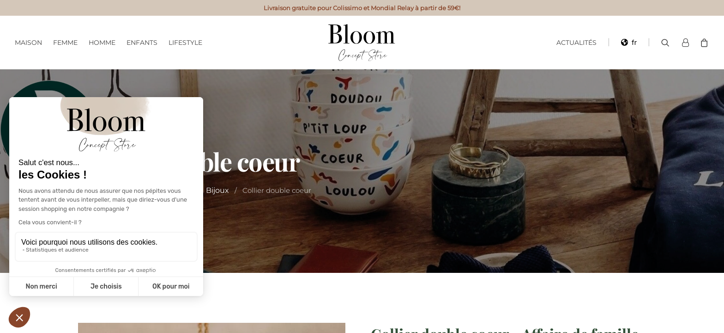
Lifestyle (185, 42)
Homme (102, 42)
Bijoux (217, 190)
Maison (28, 42)
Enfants (142, 42)
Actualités (576, 42)
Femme (65, 42)
